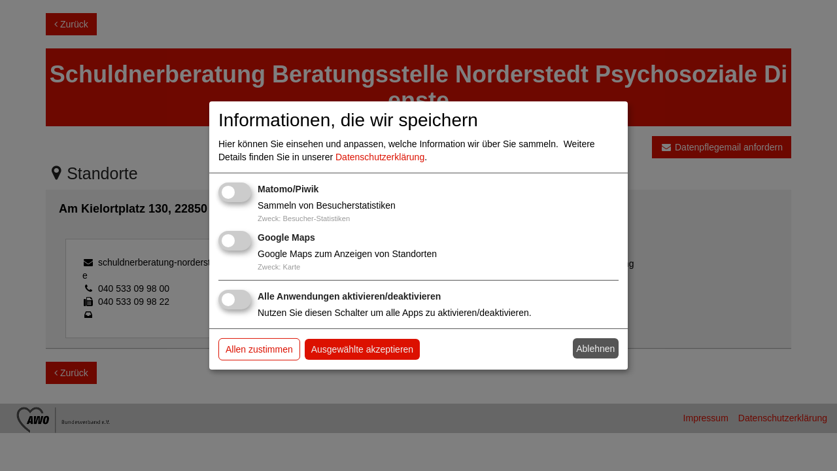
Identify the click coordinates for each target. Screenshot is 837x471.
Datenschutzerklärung (379, 157)
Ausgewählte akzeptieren (362, 349)
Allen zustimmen (259, 349)
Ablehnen (595, 348)
